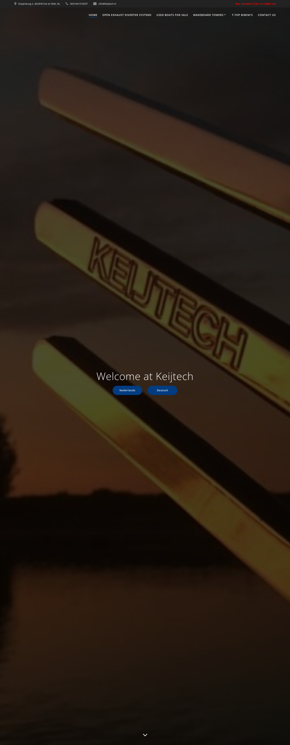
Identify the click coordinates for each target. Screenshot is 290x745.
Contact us (267, 15)
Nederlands (127, 390)
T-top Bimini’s (242, 15)
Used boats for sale (172, 15)
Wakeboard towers (208, 15)
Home (93, 15)
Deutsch (162, 390)
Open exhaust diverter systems (126, 15)
